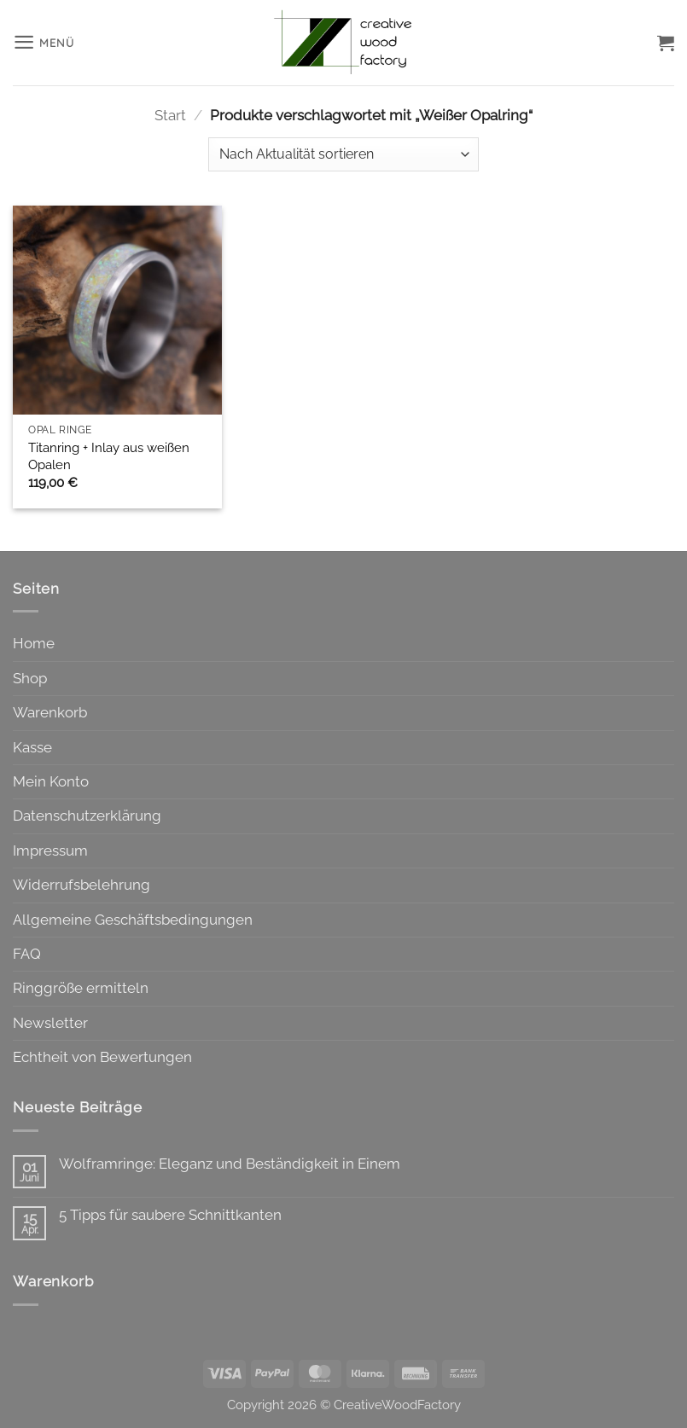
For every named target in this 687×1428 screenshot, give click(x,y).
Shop (30, 678)
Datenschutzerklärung (87, 815)
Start (170, 115)
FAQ (27, 953)
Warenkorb (50, 712)
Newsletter (50, 1022)
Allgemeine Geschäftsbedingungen (133, 919)
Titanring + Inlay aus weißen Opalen (108, 456)
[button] (44, 42)
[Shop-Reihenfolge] (343, 154)
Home (34, 643)
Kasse (32, 747)
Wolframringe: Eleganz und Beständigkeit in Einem (229, 1163)
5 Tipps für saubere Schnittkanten (170, 1214)
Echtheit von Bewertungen (102, 1056)
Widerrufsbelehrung (81, 884)
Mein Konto (51, 781)
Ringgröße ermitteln (80, 987)
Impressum (50, 850)
